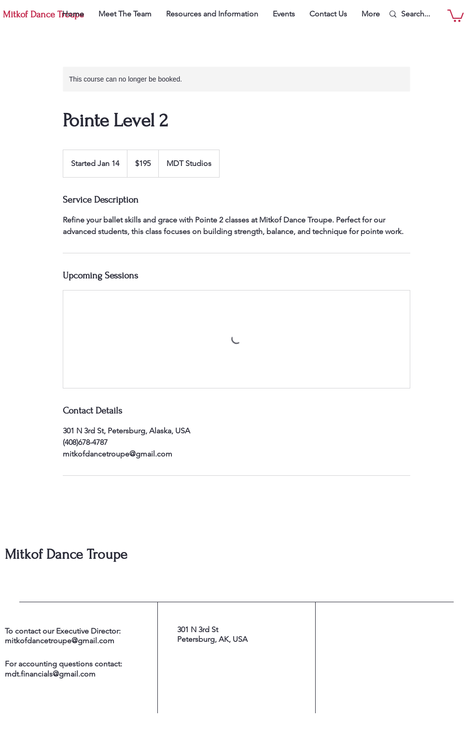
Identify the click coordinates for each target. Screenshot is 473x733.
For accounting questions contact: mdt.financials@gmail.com (63, 668)
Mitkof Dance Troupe (66, 554)
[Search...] (423, 14)
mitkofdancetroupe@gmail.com (59, 640)
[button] (455, 15)
